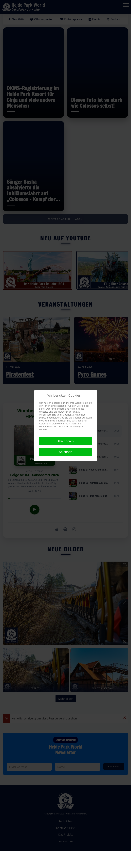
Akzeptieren (65, 441)
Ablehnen (65, 452)
